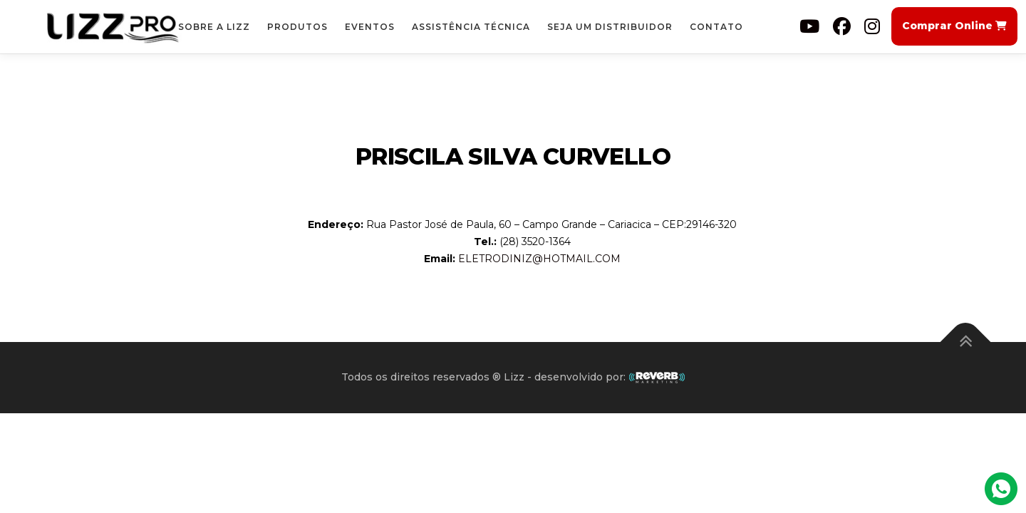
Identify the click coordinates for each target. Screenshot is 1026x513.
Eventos (370, 26)
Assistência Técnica (471, 26)
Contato (716, 26)
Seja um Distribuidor (610, 26)
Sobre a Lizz (214, 26)
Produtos (297, 26)
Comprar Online (954, 25)
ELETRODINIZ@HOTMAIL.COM (539, 258)
